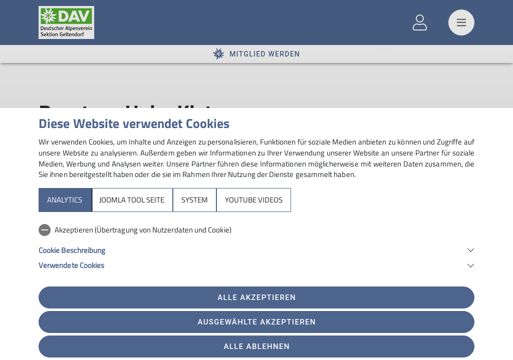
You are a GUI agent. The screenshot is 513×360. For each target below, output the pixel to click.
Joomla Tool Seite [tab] (131, 200)
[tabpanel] (256, 245)
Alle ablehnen (257, 346)
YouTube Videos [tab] (254, 200)
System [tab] (194, 200)
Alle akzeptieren (256, 297)
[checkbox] (256, 230)
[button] (256, 249)
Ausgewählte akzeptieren (257, 322)
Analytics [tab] (64, 200)
